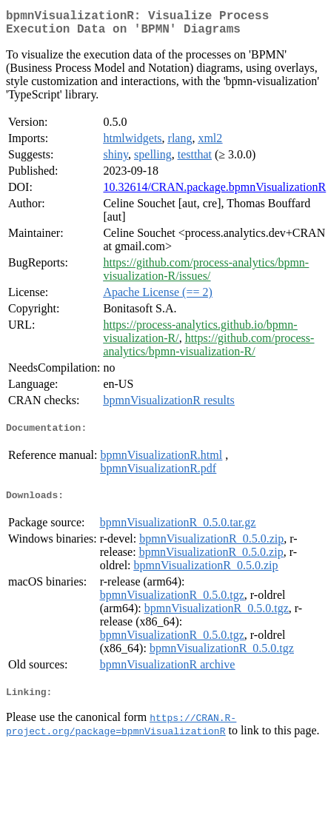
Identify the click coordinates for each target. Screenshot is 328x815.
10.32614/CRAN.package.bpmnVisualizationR (214, 193)
